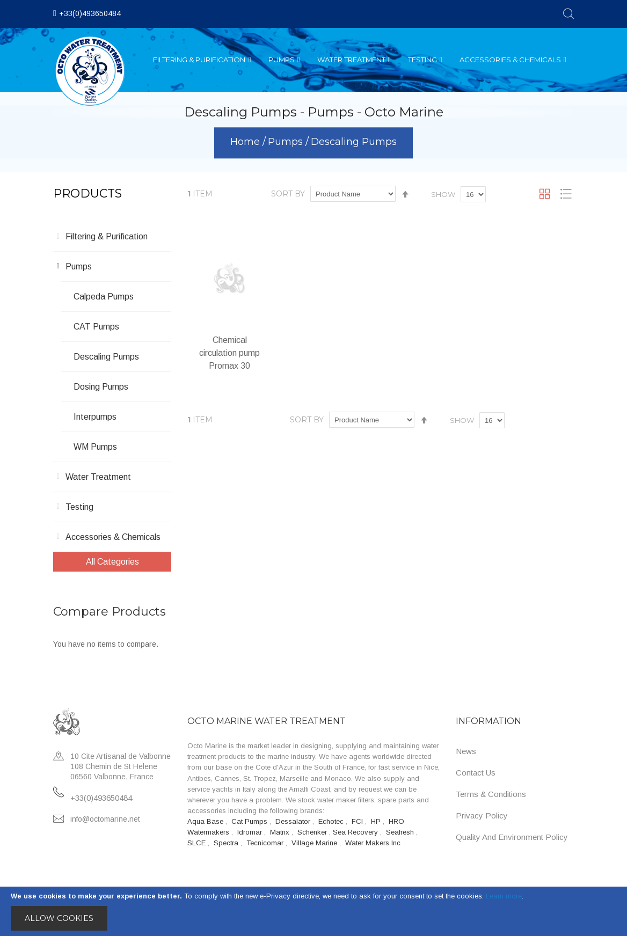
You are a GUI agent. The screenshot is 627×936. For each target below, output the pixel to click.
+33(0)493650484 (90, 13)
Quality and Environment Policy (512, 837)
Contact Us (475, 772)
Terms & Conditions (491, 794)
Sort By (288, 194)
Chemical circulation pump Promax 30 (229, 352)
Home (246, 142)
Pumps (286, 142)
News (466, 751)
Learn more (504, 896)
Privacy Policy (482, 815)
